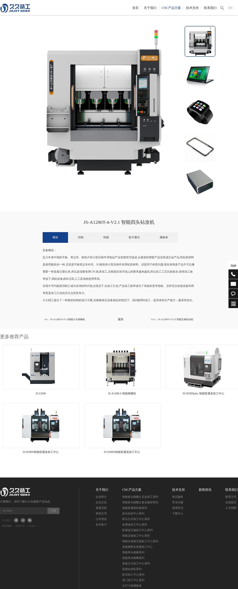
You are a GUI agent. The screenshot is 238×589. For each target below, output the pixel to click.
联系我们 (210, 8)
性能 (106, 237)
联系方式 (230, 496)
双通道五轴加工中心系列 (137, 530)
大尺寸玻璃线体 (132, 585)
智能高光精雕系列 (133, 557)
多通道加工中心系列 (134, 524)
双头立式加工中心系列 (136, 519)
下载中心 (177, 513)
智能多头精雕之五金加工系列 (140, 496)
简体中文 (20, 526)
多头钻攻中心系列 (133, 513)
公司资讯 (101, 519)
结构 (80, 237)
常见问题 (177, 502)
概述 (55, 237)
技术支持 (192, 8)
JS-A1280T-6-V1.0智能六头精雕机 (67, 319)
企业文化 (101, 502)
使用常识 (177, 507)
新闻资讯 (205, 489)
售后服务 (177, 496)
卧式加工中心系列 (133, 574)
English (32, 526)
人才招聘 (230, 507)
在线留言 (230, 502)
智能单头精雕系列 (133, 552)
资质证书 (101, 513)
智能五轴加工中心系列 (136, 535)
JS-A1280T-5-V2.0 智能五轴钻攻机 (175, 319)
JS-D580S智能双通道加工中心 (41, 452)
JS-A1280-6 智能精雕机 (122, 393)
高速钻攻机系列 (132, 569)
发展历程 (101, 507)
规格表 (164, 237)
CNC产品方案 (171, 8)
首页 (135, 8)
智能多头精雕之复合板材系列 (140, 502)
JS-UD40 (41, 393)
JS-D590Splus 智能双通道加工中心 (203, 393)
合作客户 (101, 524)
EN (230, 8)
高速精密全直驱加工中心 (137, 546)
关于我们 (150, 8)
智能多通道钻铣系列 (134, 507)
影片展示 (134, 237)
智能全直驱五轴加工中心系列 (140, 541)
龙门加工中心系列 (133, 580)
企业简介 (101, 496)
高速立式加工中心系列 (136, 563)
